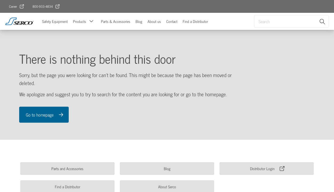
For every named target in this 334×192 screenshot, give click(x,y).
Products (79, 21)
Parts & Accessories (115, 21)
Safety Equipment (55, 21)
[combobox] (291, 21)
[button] (91, 21)
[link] (17, 6)
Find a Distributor (195, 21)
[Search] (322, 21)
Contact (171, 21)
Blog (139, 21)
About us (154, 21)
